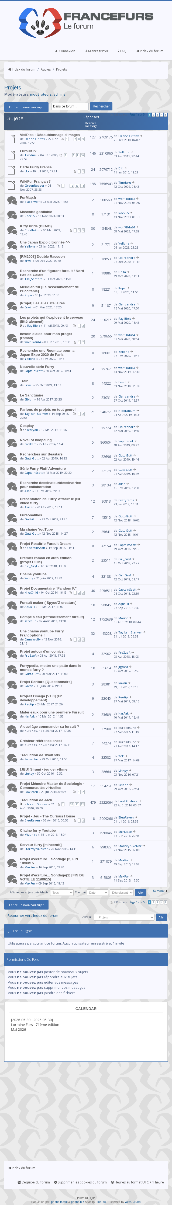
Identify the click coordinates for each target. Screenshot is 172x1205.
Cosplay (27, 426)
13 (77, 185)
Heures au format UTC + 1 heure (137, 1182)
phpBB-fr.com (59, 1202)
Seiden (123, 785)
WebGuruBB (132, 1202)
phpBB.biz (77, 1202)
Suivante (158, 890)
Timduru (31, 155)
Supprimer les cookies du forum (80, 1182)
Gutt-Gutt (32, 458)
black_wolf (32, 202)
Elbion (29, 399)
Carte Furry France (36, 167)
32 (82, 804)
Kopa (28, 295)
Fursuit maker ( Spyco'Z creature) (48, 603)
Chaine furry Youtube (38, 830)
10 (82, 155)
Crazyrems (126, 500)
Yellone (123, 152)
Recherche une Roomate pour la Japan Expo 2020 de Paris (47, 353)
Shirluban (125, 832)
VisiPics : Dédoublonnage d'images (50, 135)
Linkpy (29, 773)
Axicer (29, 507)
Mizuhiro (31, 835)
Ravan (29, 686)
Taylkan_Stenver (36, 414)
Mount (123, 618)
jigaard (123, 667)
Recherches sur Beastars (41, 454)
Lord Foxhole (127, 801)
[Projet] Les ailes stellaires (42, 303)
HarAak (30, 716)
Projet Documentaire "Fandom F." (48, 588)
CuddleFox (32, 230)
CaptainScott (34, 371)
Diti (120, 168)
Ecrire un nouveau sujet (26, 107)
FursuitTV (28, 151)
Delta (122, 272)
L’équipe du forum (34, 1182)
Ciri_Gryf (31, 566)
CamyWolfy (33, 639)
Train (24, 381)
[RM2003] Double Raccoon (42, 257)
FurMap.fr (28, 198)
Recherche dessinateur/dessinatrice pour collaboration (50, 485)
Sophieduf (125, 441)
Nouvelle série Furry (37, 367)
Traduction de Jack (36, 800)
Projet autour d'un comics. (42, 651)
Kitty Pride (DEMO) (36, 226)
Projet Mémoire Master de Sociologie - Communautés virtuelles (52, 786)
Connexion (65, 51)
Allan (28, 491)
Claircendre (126, 258)
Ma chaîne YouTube (36, 529)
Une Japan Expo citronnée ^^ (45, 242)
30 (71, 804)
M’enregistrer (96, 51)
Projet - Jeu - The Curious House (47, 816)
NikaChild (31, 592)
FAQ (122, 51)
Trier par (91, 892)
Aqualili (30, 607)
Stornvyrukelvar (36, 849)
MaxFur (30, 867)
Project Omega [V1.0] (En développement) (41, 698)
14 (82, 185)
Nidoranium (127, 411)
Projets (61, 69)
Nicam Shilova (37, 804)
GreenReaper (34, 185)
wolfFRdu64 (126, 199)
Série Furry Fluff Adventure (43, 468)
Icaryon (32, 430)
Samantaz (32, 759)
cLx (27, 171)
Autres (46, 69)
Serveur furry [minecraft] (41, 845)
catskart (30, 444)
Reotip (29, 704)
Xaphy (29, 578)
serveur (30, 621)
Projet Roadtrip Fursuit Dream (45, 544)
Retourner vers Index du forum (33, 915)
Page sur (137, 114)
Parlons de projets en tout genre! (48, 410)
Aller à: (87, 916)
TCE (121, 756)
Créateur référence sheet (41, 741)
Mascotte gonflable (36, 212)
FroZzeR (31, 655)
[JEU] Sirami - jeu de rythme (43, 769)
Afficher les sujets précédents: (42, 892)
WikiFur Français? (35, 181)
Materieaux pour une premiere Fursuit (52, 712)
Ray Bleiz (33, 325)
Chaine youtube (33, 574)
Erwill (28, 261)
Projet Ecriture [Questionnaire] (46, 682)
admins (59, 94)
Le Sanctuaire (31, 395)
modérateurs (41, 94)
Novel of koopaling (36, 440)
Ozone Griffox (35, 139)
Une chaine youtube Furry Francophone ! (42, 633)
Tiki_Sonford (34, 279)
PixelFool (101, 1202)
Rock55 (30, 216)
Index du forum (149, 51)
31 (77, 804)
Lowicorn (31, 792)
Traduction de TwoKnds (40, 755)
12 (71, 185)
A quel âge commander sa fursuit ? (49, 727)
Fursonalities (31, 515)
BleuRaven (32, 820)
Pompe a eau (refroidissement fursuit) (52, 617)
